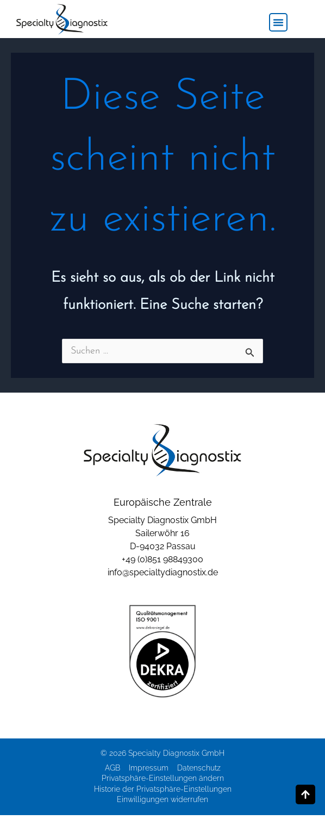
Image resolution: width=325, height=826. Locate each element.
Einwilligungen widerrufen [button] (162, 799)
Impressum (148, 767)
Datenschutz (199, 767)
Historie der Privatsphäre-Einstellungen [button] (163, 789)
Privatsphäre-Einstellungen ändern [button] (163, 778)
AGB (112, 767)
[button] (278, 22)
